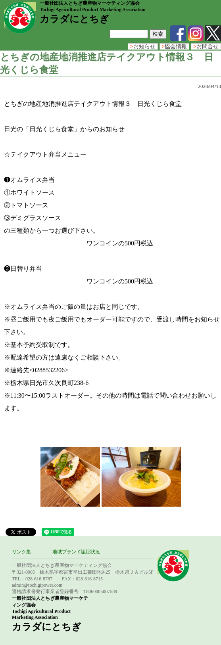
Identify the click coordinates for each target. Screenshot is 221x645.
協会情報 (174, 47)
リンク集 (21, 552)
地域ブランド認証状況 (76, 552)
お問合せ (206, 47)
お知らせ (143, 47)
